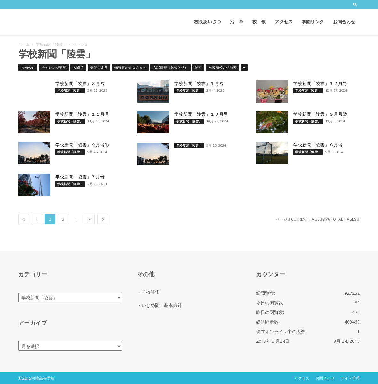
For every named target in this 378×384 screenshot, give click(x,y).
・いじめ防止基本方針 (159, 305)
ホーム (24, 44)
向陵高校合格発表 (223, 67)
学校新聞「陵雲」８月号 (318, 144)
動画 (198, 67)
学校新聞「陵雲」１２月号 (320, 83)
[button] (355, 4)
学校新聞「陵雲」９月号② (320, 114)
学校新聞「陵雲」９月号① (82, 144)
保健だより (99, 67)
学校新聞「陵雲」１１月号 (82, 114)
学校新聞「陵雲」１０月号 (201, 114)
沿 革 (236, 22)
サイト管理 (350, 378)
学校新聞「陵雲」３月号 (80, 83)
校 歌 (259, 22)
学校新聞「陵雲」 (51, 44)
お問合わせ (344, 22)
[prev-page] (23, 219)
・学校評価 (148, 292)
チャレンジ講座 (54, 67)
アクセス (284, 22)
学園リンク (313, 22)
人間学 (78, 67)
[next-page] (102, 219)
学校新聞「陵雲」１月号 (199, 83)
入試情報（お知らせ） (170, 67)
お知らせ (28, 67)
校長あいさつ (207, 22)
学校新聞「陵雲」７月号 (80, 176)
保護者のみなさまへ (130, 67)
